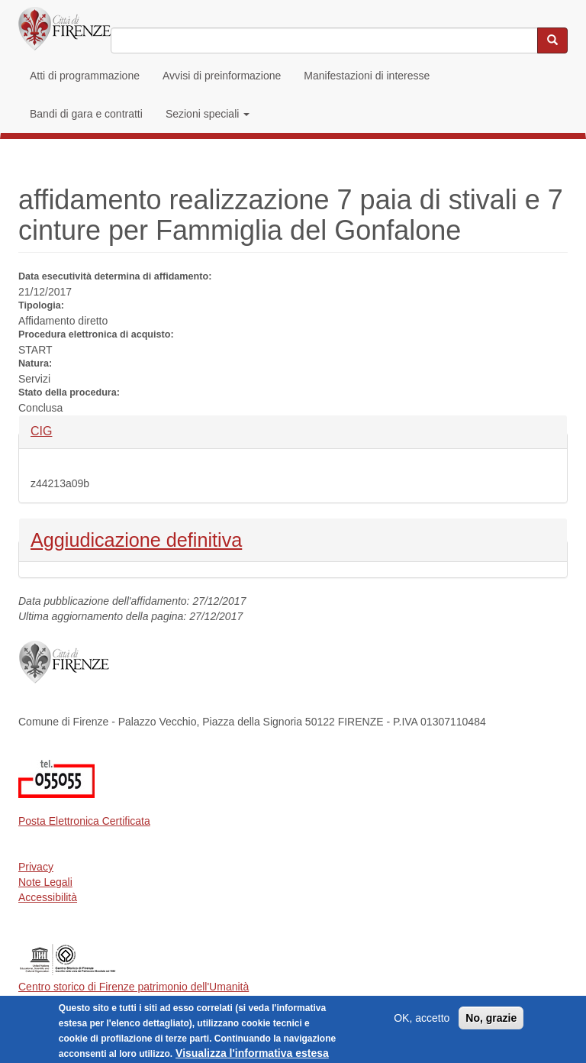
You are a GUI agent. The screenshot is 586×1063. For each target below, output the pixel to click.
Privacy (35, 867)
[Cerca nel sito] (552, 40)
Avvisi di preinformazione (222, 75)
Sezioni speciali (208, 114)
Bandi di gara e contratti (86, 114)
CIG (56, 430)
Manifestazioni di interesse (367, 75)
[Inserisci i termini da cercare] (324, 40)
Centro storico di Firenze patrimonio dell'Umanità (133, 987)
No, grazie (491, 1022)
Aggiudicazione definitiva (136, 538)
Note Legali (45, 882)
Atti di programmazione (85, 75)
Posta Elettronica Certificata (84, 821)
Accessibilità (47, 897)
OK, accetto (421, 1022)
